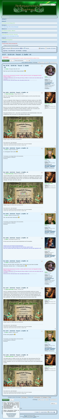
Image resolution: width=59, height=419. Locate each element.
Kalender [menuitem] (27, 48)
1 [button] (43, 62)
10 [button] (47, 62)
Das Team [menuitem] (51, 412)
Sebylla (46, 76)
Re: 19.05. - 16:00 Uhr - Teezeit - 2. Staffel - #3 (15, 92)
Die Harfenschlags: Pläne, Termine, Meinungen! (10, 26)
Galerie (54, 48)
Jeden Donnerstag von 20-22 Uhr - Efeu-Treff (10, 34)
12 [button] (51, 62)
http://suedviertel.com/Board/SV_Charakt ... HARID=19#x (50, 166)
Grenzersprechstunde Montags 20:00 (8, 23)
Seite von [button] (39, 62)
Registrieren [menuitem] (42, 48)
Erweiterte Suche (55, 5)
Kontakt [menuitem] (37, 412)
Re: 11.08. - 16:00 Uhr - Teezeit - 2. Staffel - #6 (15, 355)
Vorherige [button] (42, 62)
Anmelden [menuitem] (49, 48)
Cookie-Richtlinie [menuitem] (44, 412)
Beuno (46, 159)
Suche (52, 5)
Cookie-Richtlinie (11, 415)
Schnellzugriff (7, 48)
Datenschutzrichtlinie (11, 414)
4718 (49, 79)
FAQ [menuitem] (23, 48)
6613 (49, 251)
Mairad (7, 239)
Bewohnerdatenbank (16, 48)
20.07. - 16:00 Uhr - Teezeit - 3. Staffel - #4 (16, 54)
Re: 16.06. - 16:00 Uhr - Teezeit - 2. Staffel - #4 (15, 172)
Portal (6, 50)
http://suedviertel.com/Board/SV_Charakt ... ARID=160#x (50, 256)
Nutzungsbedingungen (11, 413)
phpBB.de (34, 417)
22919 (49, 161)
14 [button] (54, 62)
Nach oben (55, 90)
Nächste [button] (56, 62)
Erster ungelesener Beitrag (27, 62)
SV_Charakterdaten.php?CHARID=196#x (49, 83)
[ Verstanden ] (11, 416)
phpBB (25, 416)
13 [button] (52, 62)
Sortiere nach (35, 397)
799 (48, 105)
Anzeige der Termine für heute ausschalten (11, 45)
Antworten (5, 60)
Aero (25, 415)
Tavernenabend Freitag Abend (7, 39)
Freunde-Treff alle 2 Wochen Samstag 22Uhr (9, 43)
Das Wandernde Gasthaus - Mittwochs (8, 30)
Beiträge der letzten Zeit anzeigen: (18, 397)
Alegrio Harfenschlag (48, 103)
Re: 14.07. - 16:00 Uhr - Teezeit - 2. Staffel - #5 (15, 287)
